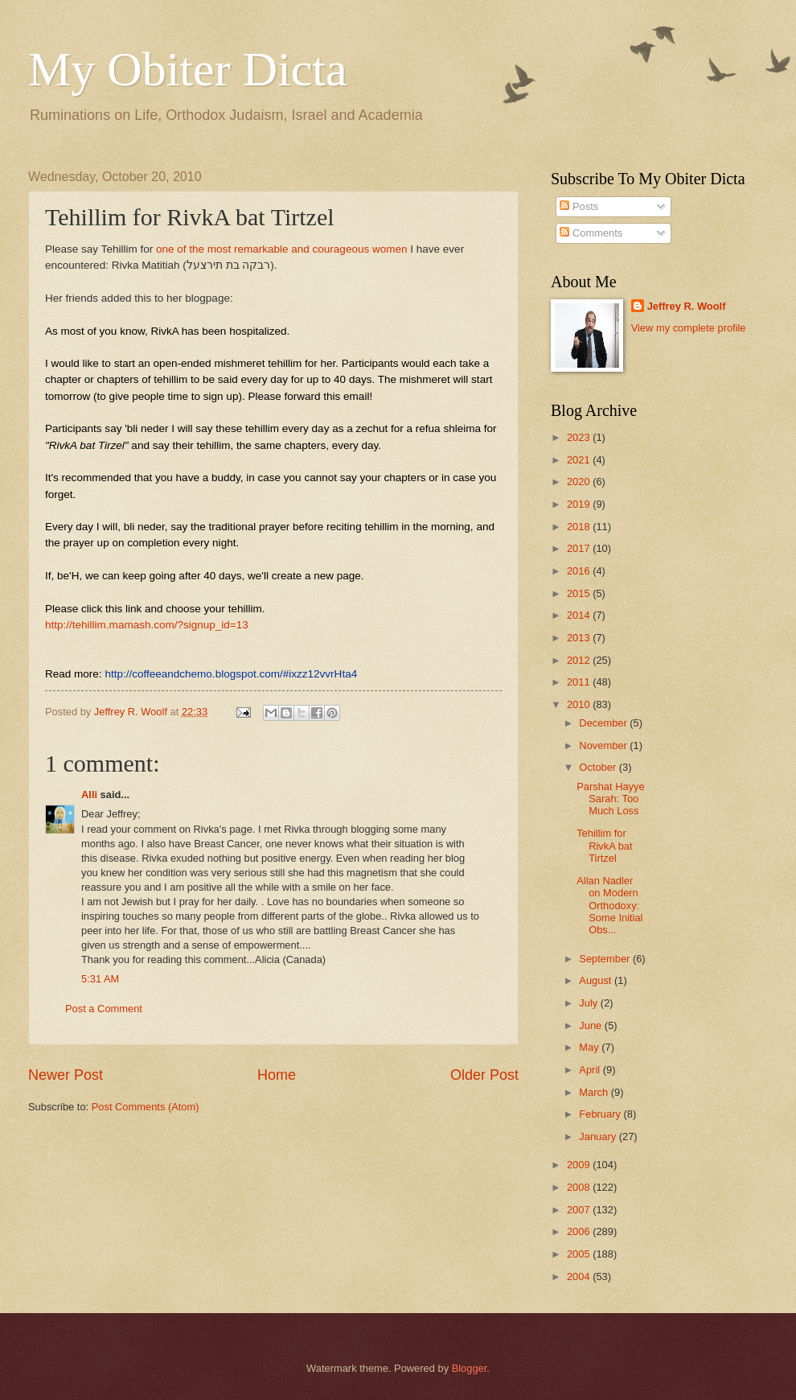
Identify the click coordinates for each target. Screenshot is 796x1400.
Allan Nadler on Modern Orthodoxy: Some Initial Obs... (609, 906)
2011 (580, 682)
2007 (580, 1210)
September (606, 959)
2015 (580, 593)
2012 (580, 660)
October (598, 767)
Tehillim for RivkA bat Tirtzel (604, 845)
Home (276, 1075)
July (589, 1003)
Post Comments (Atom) (145, 1107)
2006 (580, 1231)
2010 (580, 704)
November (604, 745)
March (594, 1092)
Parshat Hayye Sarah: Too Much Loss (610, 798)
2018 (580, 527)
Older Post (484, 1075)
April (590, 1070)
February (601, 1114)
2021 (580, 460)
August (596, 980)
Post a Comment (103, 1009)
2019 (580, 504)
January (598, 1136)
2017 (580, 548)
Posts (579, 206)
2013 (580, 638)
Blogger (469, 1368)
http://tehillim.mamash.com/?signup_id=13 (146, 625)
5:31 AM (100, 979)
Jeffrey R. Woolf (686, 306)
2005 (580, 1254)
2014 (580, 615)
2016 (580, 571)
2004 (580, 1276)
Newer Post (65, 1075)
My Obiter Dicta (187, 69)
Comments (591, 233)
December (604, 723)
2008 (580, 1187)
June (592, 1025)
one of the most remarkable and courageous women (282, 249)
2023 (580, 437)
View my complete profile (688, 328)
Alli (89, 795)
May (590, 1047)
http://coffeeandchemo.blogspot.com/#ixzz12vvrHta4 (231, 674)
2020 (580, 482)
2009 (580, 1165)
